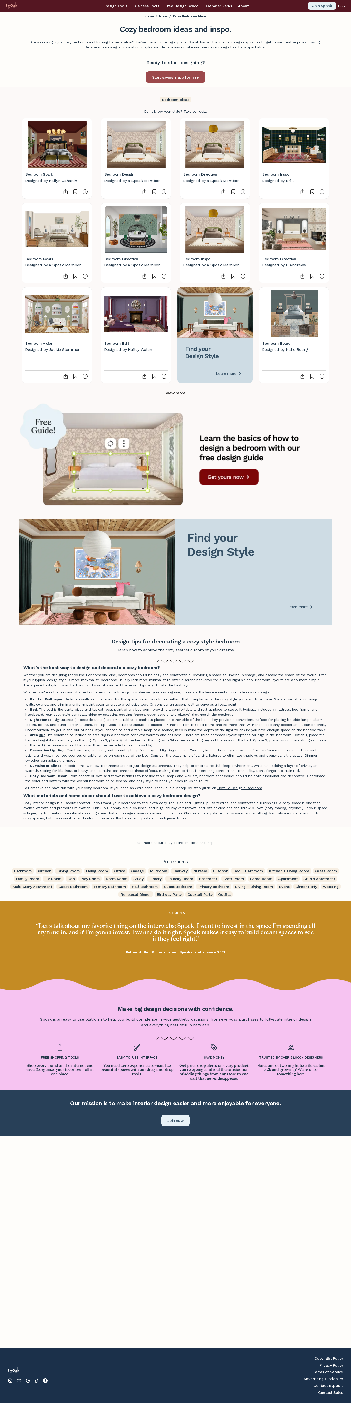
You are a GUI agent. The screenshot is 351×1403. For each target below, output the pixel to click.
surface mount (274, 750)
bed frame (300, 709)
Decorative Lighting (47, 750)
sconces (75, 755)
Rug (42, 735)
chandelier (300, 750)
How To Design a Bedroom (239, 788)
